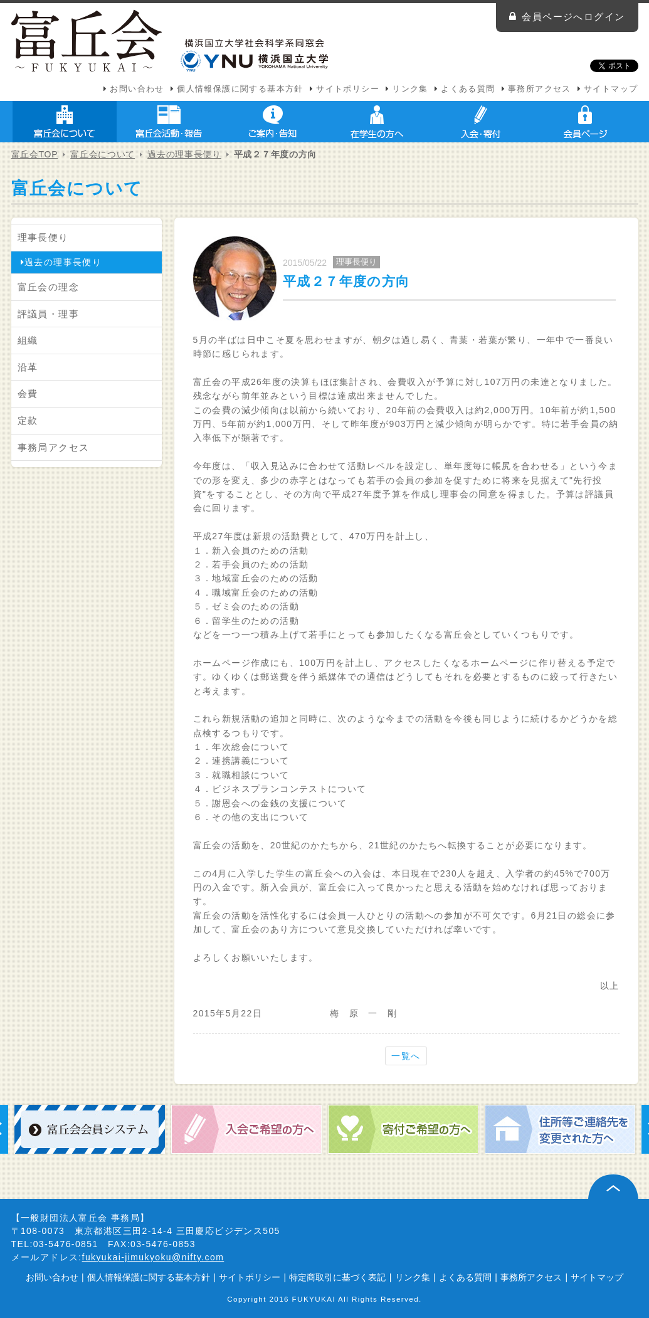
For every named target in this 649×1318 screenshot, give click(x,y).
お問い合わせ (137, 89)
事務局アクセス (54, 447)
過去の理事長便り (184, 154)
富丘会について (65, 121)
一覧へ (405, 1056)
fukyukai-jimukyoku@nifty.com (153, 1257)
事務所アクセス (539, 89)
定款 (28, 420)
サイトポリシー (347, 89)
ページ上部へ (613, 1186)
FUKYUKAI (314, 1299)
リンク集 (410, 89)
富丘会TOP (34, 154)
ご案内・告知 (273, 121)
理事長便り (43, 237)
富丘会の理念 (48, 287)
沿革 (28, 367)
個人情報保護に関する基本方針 (240, 89)
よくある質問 (468, 89)
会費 (28, 393)
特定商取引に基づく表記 (337, 1277)
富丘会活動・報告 (169, 121)
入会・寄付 (481, 121)
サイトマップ (611, 89)
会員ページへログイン (573, 16)
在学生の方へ (377, 121)
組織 (28, 340)
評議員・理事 (48, 313)
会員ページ (585, 121)
